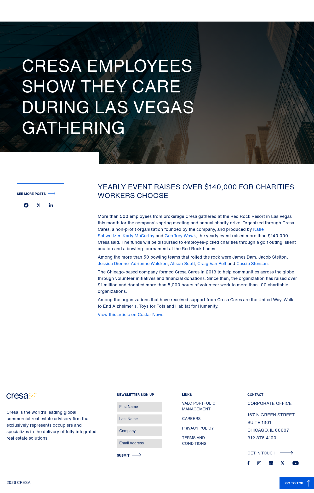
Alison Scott (182, 263)
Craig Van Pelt (211, 263)
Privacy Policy (198, 428)
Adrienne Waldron (149, 263)
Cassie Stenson (252, 263)
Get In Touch (270, 453)
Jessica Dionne (113, 263)
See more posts (31, 193)
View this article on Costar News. (132, 314)
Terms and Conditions (194, 440)
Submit (123, 455)
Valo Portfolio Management (199, 406)
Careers (191, 418)
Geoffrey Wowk (180, 235)
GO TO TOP (294, 483)
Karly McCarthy (138, 235)
